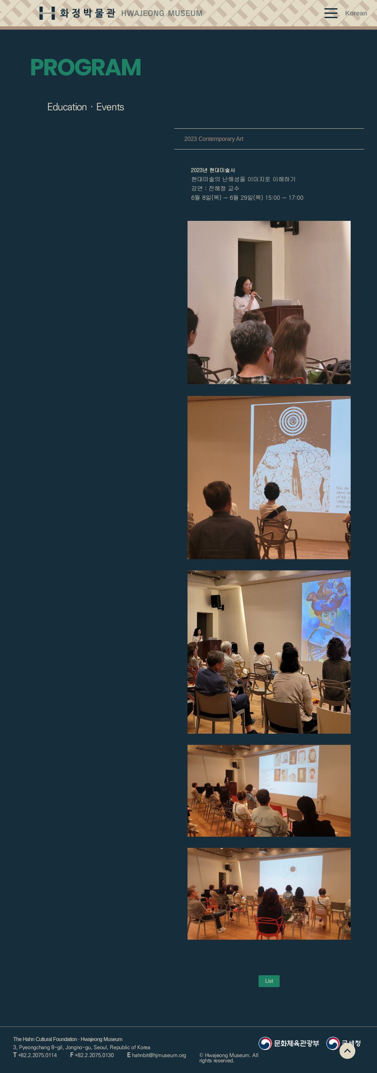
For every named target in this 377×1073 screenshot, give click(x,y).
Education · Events (85, 107)
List (269, 981)
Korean (356, 13)
